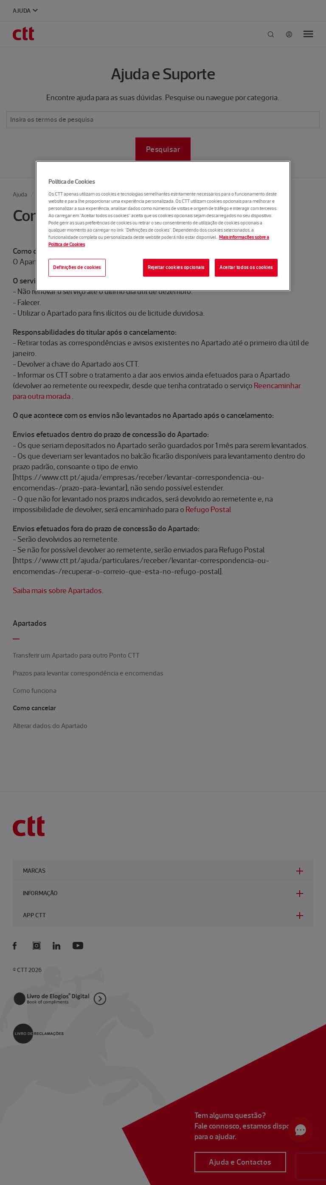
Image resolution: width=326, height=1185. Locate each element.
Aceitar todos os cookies (246, 267)
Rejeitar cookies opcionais (176, 267)
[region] (163, 226)
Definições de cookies (77, 267)
